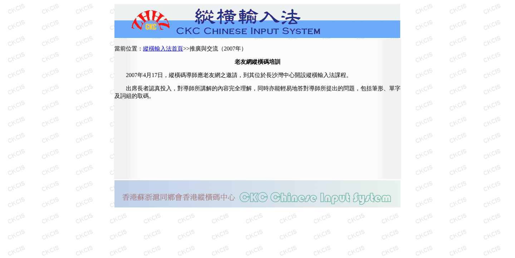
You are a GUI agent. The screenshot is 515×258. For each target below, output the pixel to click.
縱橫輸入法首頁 (163, 49)
